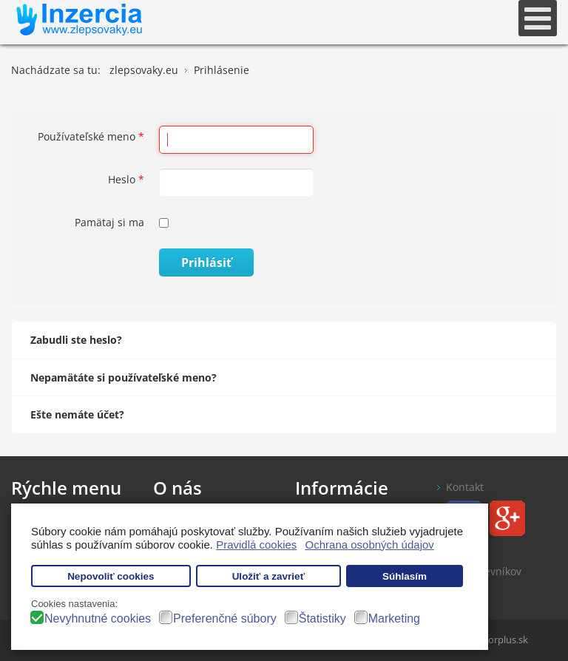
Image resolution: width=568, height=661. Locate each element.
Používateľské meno (91, 136)
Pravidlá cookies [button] (256, 544)
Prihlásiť (206, 262)
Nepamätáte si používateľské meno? (123, 377)
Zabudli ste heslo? (76, 340)
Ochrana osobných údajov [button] (369, 544)
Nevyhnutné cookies (97, 618)
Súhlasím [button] (404, 576)
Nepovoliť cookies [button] (111, 576)
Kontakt (465, 487)
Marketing (394, 618)
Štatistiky (322, 618)
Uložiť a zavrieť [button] (268, 576)
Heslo (126, 179)
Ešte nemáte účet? (77, 414)
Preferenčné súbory (225, 618)
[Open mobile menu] (537, 18)
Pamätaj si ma (109, 222)
